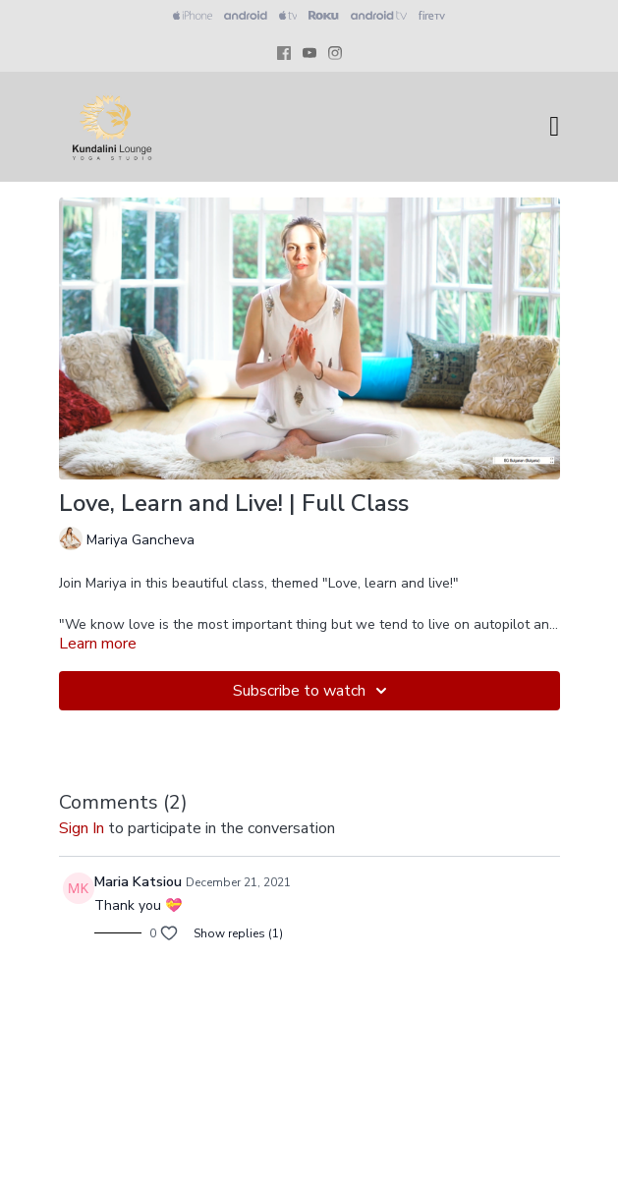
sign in (81, 828)
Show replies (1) (238, 933)
